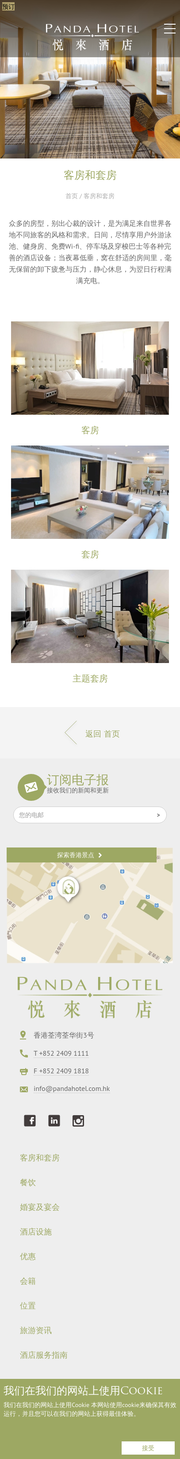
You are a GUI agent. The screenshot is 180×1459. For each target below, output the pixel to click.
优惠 (28, 1256)
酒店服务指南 (44, 1355)
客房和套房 (40, 1157)
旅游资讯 (36, 1330)
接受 (148, 1448)
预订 (8, 6)
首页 (71, 196)
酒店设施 (36, 1231)
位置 (28, 1305)
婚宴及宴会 (40, 1207)
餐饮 (28, 1182)
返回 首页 (90, 733)
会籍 (28, 1281)
